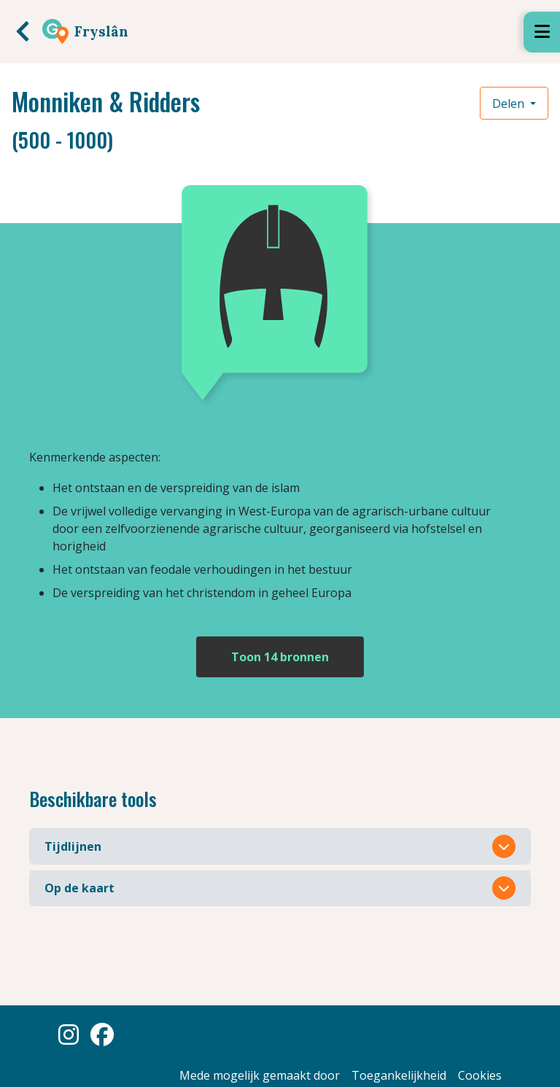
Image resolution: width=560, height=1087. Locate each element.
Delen (509, 104)
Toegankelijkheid (398, 1075)
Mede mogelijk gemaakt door (259, 1075)
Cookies (480, 1075)
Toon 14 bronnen (280, 657)
